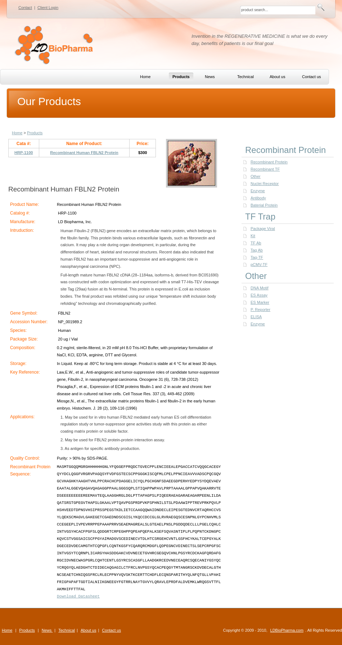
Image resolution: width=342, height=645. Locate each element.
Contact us (111, 630)
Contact (25, 7)
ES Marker (260, 302)
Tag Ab (257, 250)
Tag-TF (257, 257)
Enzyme (258, 191)
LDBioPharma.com (286, 630)
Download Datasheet (78, 596)
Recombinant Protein (269, 162)
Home (17, 133)
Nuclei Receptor (265, 183)
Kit (253, 236)
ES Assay (259, 295)
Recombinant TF (265, 169)
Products (34, 133)
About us (88, 630)
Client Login (47, 7)
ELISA (256, 317)
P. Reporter (260, 309)
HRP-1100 (23, 152)
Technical (66, 630)
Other (256, 176)
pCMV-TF (259, 264)
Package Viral (263, 228)
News (47, 630)
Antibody (258, 198)
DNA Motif (260, 288)
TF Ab (256, 243)
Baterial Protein (264, 205)
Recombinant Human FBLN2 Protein (84, 152)
